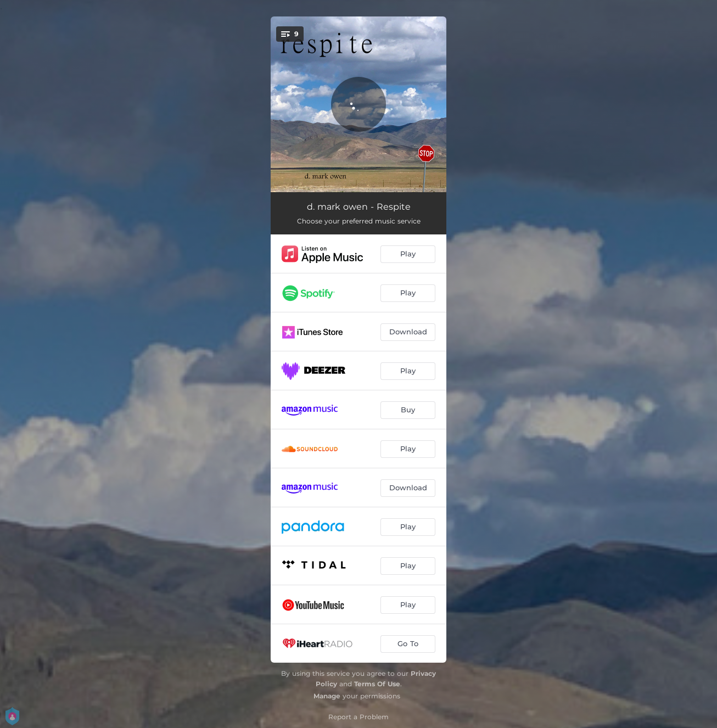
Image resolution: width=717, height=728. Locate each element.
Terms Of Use (377, 684)
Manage (326, 696)
